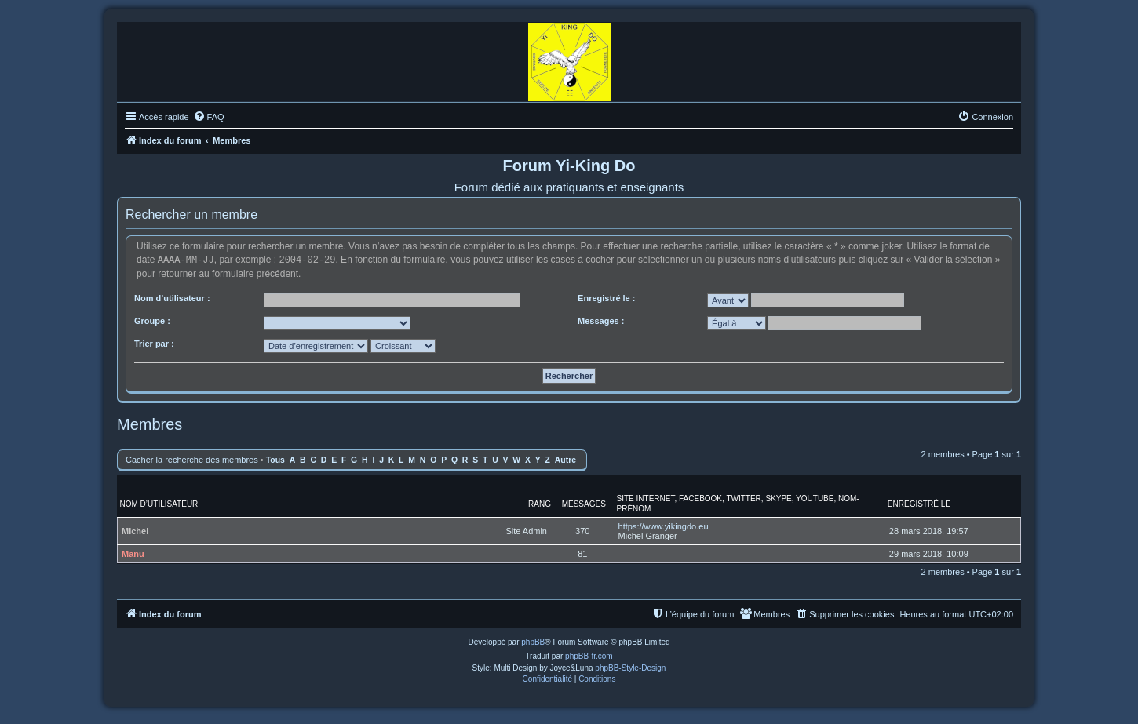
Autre (565, 459)
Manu (133, 553)
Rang (539, 503)
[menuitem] (208, 116)
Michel (135, 530)
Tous (275, 459)
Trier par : (154, 342)
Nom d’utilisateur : (172, 297)
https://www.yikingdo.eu (663, 525)
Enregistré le (919, 503)
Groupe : (152, 320)
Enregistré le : (606, 297)
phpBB (533, 641)
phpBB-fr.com (589, 655)
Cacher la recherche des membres (192, 459)
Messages (584, 503)
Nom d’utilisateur (159, 503)
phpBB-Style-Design (630, 667)
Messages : (601, 320)
